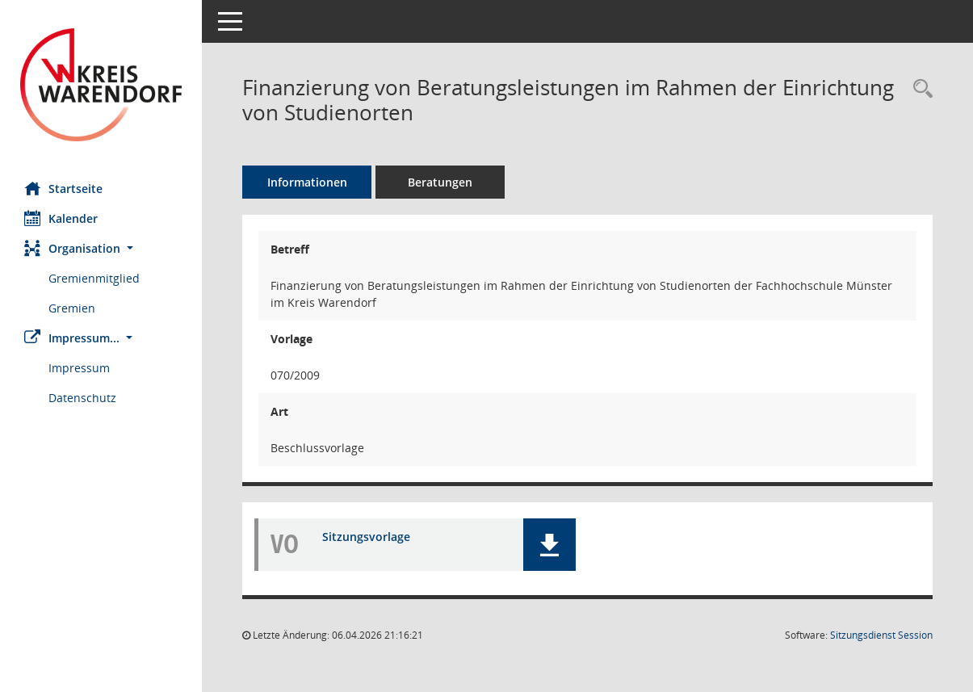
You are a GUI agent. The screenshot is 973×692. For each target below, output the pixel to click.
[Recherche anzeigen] (919, 89)
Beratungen (440, 182)
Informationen (307, 182)
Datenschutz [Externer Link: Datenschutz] (82, 397)
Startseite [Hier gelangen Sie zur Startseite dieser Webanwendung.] (63, 188)
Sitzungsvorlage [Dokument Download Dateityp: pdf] (366, 536)
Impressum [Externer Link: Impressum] (79, 367)
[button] (101, 248)
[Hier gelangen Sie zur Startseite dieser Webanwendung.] (101, 84)
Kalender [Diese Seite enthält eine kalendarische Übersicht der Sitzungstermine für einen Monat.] (61, 218)
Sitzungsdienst (881, 635)
